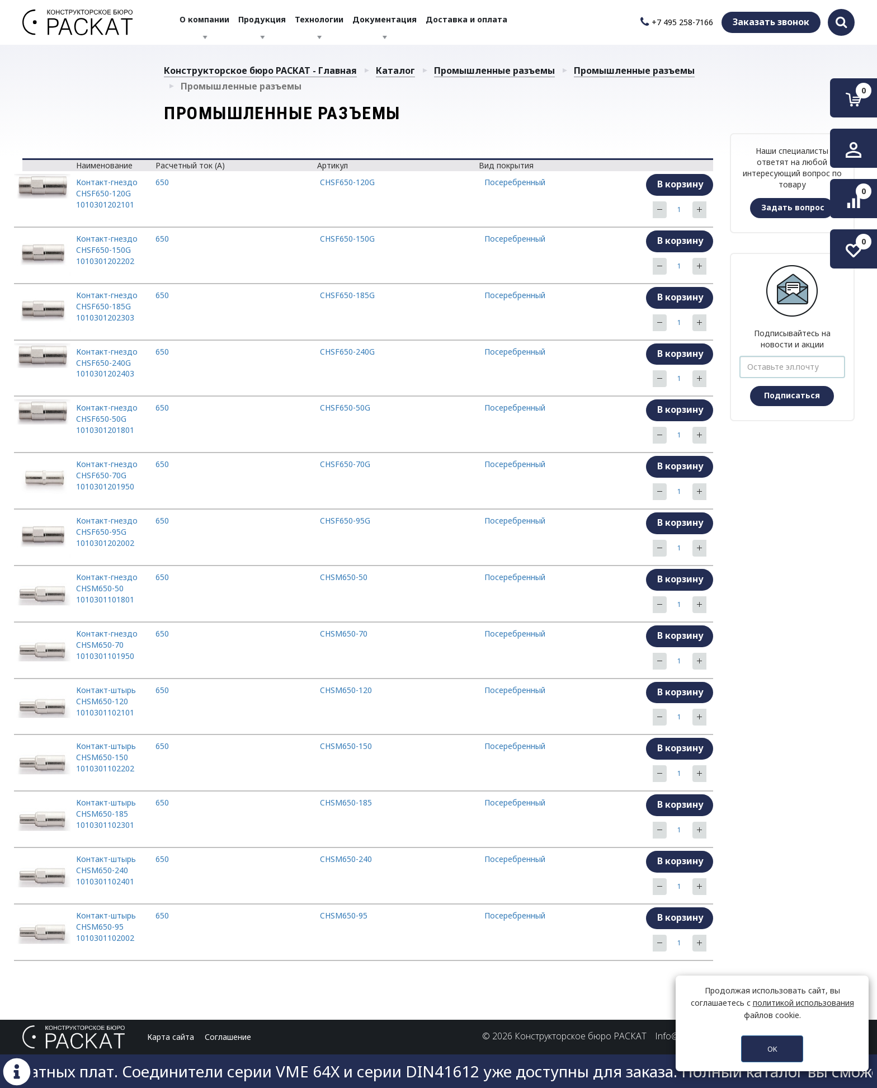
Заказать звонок (771, 22)
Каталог (395, 70)
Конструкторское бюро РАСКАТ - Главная (260, 70)
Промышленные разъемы (494, 70)
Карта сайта (170, 1037)
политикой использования (803, 1002)
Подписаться (792, 395)
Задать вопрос (792, 207)
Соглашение (228, 1037)
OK (772, 1049)
